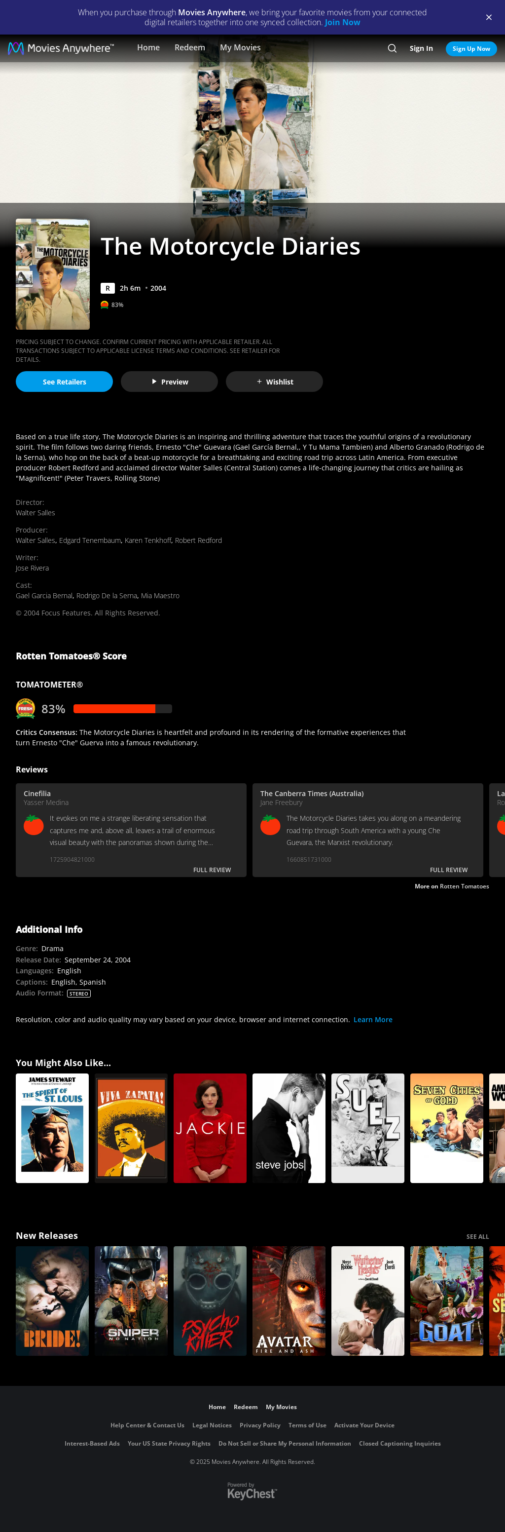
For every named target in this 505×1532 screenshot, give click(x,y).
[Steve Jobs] (288, 1128)
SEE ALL (478, 1236)
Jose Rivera (32, 568)
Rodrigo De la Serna (106, 595)
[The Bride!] (52, 1301)
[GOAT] (446, 1301)
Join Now (343, 22)
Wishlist (274, 381)
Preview (169, 381)
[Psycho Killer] (210, 1301)
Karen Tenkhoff (148, 540)
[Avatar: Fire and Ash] (288, 1301)
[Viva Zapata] (131, 1128)
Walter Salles (35, 512)
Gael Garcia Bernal (44, 595)
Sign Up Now (471, 48)
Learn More (373, 1019)
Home (148, 47)
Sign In (421, 48)
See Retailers (64, 381)
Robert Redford (198, 540)
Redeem (190, 47)
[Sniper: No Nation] (131, 1301)
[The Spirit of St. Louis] (52, 1128)
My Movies (240, 47)
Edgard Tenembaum (90, 540)
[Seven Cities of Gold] (446, 1128)
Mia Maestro (160, 595)
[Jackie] (210, 1128)
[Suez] (367, 1128)
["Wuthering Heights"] (367, 1301)
